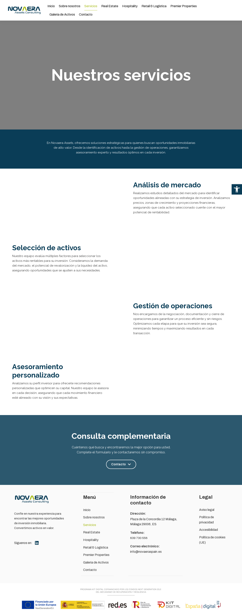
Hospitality (130, 6)
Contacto (85, 14)
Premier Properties (183, 6)
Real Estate (109, 6)
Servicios (90, 6)
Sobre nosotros (69, 6)
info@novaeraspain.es (146, 551)
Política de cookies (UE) (212, 540)
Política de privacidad (206, 519)
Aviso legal (206, 509)
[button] (237, 189)
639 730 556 (139, 538)
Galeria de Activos (62, 14)
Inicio (51, 6)
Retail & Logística (154, 6)
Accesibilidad (208, 529)
